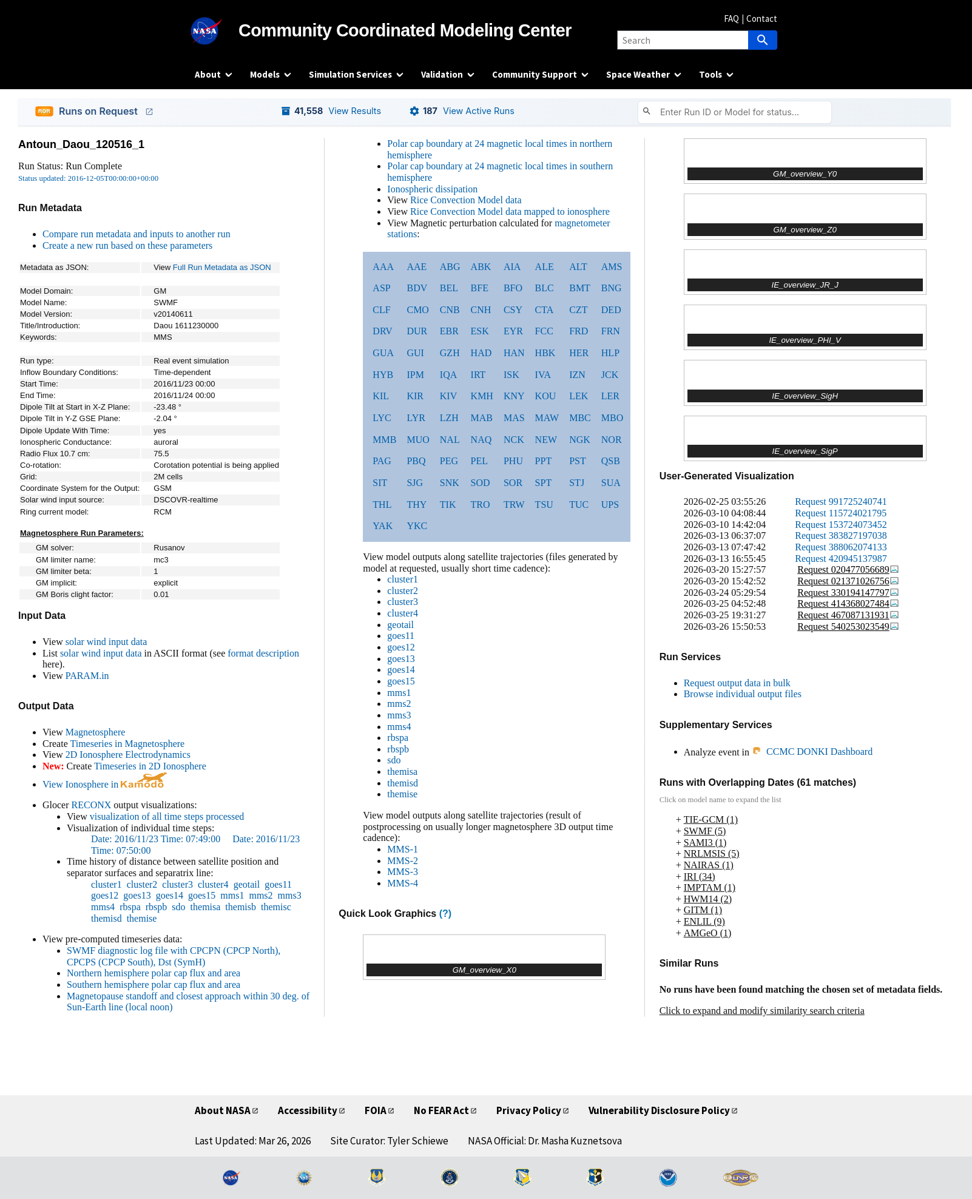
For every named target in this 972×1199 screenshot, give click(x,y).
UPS (610, 504)
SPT (543, 483)
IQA (448, 375)
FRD (578, 331)
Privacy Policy (528, 1110)
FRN (610, 331)
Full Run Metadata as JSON (222, 267)
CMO (417, 310)
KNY (514, 396)
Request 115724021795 (840, 513)
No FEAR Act (441, 1110)
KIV (448, 396)
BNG (611, 288)
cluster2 (142, 884)
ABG (450, 267)
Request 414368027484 (848, 603)
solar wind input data (106, 642)
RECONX (92, 805)
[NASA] (216, 31)
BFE (479, 288)
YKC (417, 526)
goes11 (278, 884)
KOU (545, 396)
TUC (579, 504)
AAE (417, 267)
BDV (417, 288)
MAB (482, 418)
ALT (578, 267)
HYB (383, 375)
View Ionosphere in (104, 784)
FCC (544, 331)
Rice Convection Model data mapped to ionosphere (510, 211)
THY (417, 504)
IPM (415, 375)
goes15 (201, 895)
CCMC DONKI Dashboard (812, 751)
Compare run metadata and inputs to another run (136, 234)
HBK (545, 353)
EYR (513, 331)
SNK (449, 483)
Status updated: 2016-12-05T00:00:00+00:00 (88, 178)
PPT (543, 461)
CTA (544, 310)
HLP (610, 353)
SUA (611, 483)
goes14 (169, 895)
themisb (240, 907)
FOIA (375, 1110)
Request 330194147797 (848, 592)
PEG (449, 461)
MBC (580, 418)
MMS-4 (402, 883)
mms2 (260, 895)
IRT (478, 375)
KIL (381, 396)
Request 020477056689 (848, 569)
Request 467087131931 (848, 615)
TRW (514, 504)
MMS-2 (402, 861)
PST (577, 461)
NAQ (481, 439)
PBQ (416, 461)
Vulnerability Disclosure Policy (659, 1110)
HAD (481, 353)
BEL (449, 288)
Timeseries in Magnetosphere (127, 743)
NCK (514, 439)
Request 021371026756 (848, 581)
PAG (382, 461)
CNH (481, 310)
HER (579, 353)
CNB (450, 310)
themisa (206, 907)
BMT (579, 288)
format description (263, 653)
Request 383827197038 (841, 535)
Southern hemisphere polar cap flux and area (153, 984)
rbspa (130, 907)
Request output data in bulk (737, 683)
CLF (381, 310)
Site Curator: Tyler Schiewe (389, 1140)
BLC (544, 288)
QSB (610, 461)
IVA (543, 375)
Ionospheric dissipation (432, 189)
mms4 (103, 907)
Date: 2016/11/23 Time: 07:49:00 (157, 839)
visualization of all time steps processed (167, 816)
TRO (480, 504)
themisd (106, 918)
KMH (482, 396)
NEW (546, 439)
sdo (178, 907)
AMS (612, 267)
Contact (761, 18)
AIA (512, 267)
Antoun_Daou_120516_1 (81, 144)
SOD (480, 483)
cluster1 (106, 884)
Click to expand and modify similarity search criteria (762, 1010)
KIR (415, 396)
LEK (578, 396)
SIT (380, 483)
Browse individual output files (743, 694)
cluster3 (177, 884)
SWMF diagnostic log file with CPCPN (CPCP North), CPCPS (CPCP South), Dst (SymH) (173, 956)
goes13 (136, 895)
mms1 (232, 895)
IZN (577, 375)
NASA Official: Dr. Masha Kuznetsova (545, 1140)
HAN (514, 353)
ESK (480, 331)
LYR (416, 418)
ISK (511, 375)
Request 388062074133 (841, 547)
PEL (479, 461)
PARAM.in (87, 675)
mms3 (290, 895)
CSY (513, 310)
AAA (383, 267)
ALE (544, 267)
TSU (544, 504)
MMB (384, 439)
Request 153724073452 (841, 524)
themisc (276, 907)
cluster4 (213, 884)
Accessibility (307, 1110)
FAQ (731, 18)
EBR (449, 331)
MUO (418, 439)
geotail (247, 884)
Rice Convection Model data (466, 200)
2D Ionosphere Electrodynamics (128, 754)
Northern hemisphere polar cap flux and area (153, 973)
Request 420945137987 (841, 558)
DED (611, 310)
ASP (381, 288)
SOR (513, 483)
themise (142, 918)
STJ (576, 483)
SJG (415, 483)
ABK (481, 267)
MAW (547, 418)
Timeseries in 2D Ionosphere (150, 766)
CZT (578, 310)
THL (382, 504)
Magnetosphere (96, 732)
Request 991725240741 (841, 501)
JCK (609, 375)
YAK (383, 526)
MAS (514, 418)
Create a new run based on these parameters (127, 245)
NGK (579, 439)
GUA (383, 353)
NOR (611, 439)
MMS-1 (402, 849)
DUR (417, 331)
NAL (450, 439)
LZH (449, 418)
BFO (513, 288)
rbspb (156, 907)
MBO (612, 418)
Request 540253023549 (848, 626)
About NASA (223, 1110)
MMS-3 (402, 871)
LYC (382, 418)
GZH (450, 353)
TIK (448, 504)
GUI (415, 353)
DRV (383, 331)
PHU (513, 461)
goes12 (104, 895)
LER (610, 396)
